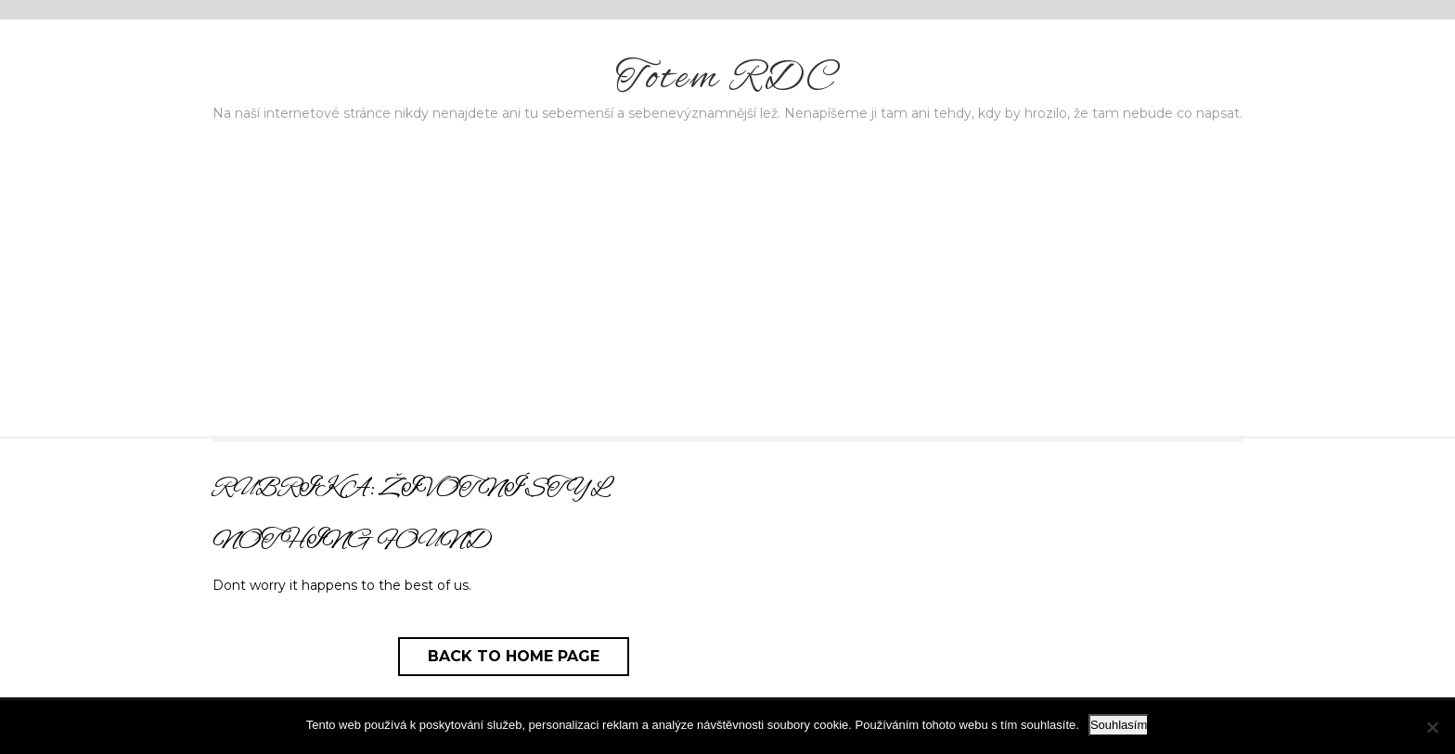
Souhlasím (1118, 725)
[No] (1432, 727)
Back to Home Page (513, 656)
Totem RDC (727, 79)
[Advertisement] (727, 297)
